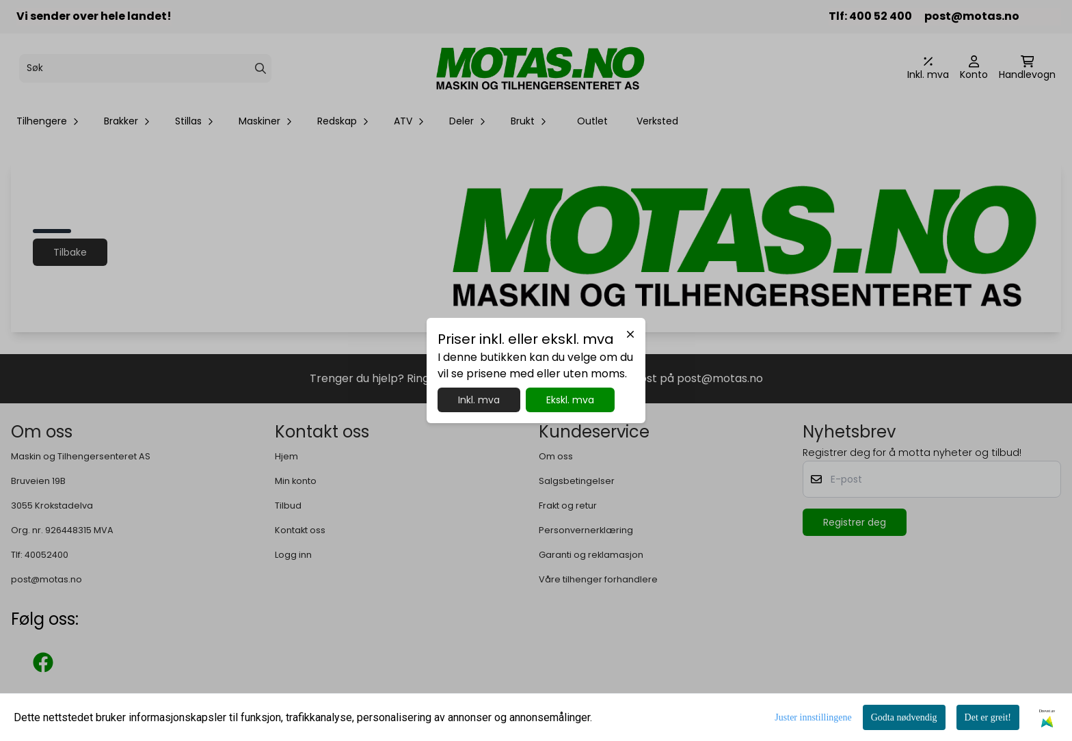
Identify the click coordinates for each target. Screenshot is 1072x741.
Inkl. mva (479, 400)
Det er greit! (988, 717)
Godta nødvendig (904, 717)
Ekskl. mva (570, 400)
